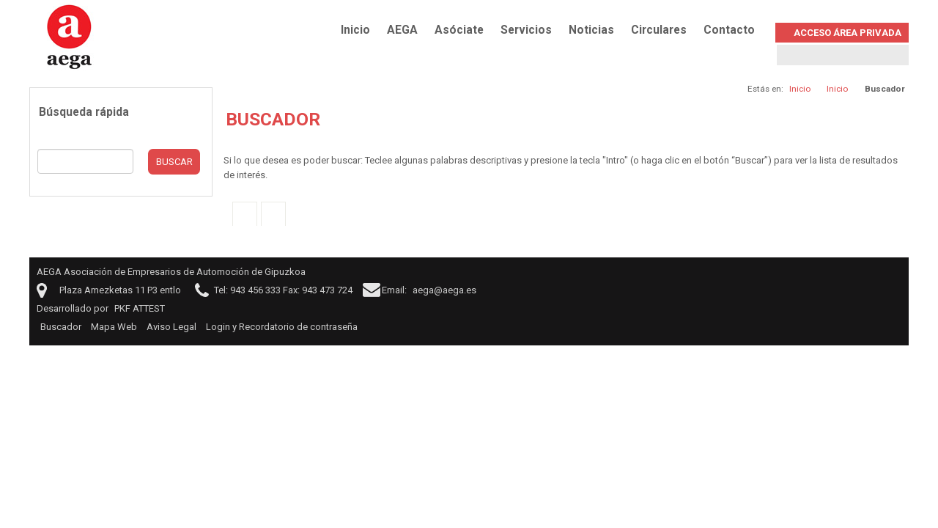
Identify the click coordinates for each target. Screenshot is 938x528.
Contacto (729, 30)
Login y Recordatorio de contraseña (282, 326)
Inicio (355, 30)
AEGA (402, 30)
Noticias (591, 30)
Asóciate (459, 30)
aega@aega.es (444, 290)
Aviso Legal (171, 326)
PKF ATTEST (139, 308)
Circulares (659, 30)
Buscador (60, 326)
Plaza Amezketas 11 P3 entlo (120, 290)
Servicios (526, 30)
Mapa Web (114, 326)
